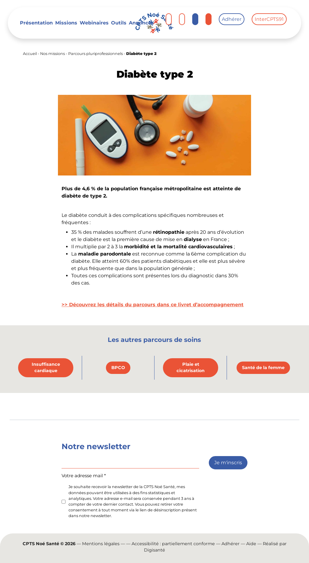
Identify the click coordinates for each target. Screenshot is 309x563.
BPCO (118, 367)
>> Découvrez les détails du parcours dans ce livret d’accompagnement (153, 304)
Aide (251, 543)
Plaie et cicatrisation (191, 368)
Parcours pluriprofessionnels (95, 53)
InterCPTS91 (269, 19)
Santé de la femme (263, 367)
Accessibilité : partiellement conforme (173, 543)
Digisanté (154, 550)
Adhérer (231, 19)
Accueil (30, 53)
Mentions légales (100, 543)
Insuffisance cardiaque (46, 368)
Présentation (36, 23)
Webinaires (94, 23)
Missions (66, 23)
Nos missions (52, 53)
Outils (118, 23)
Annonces (141, 23)
